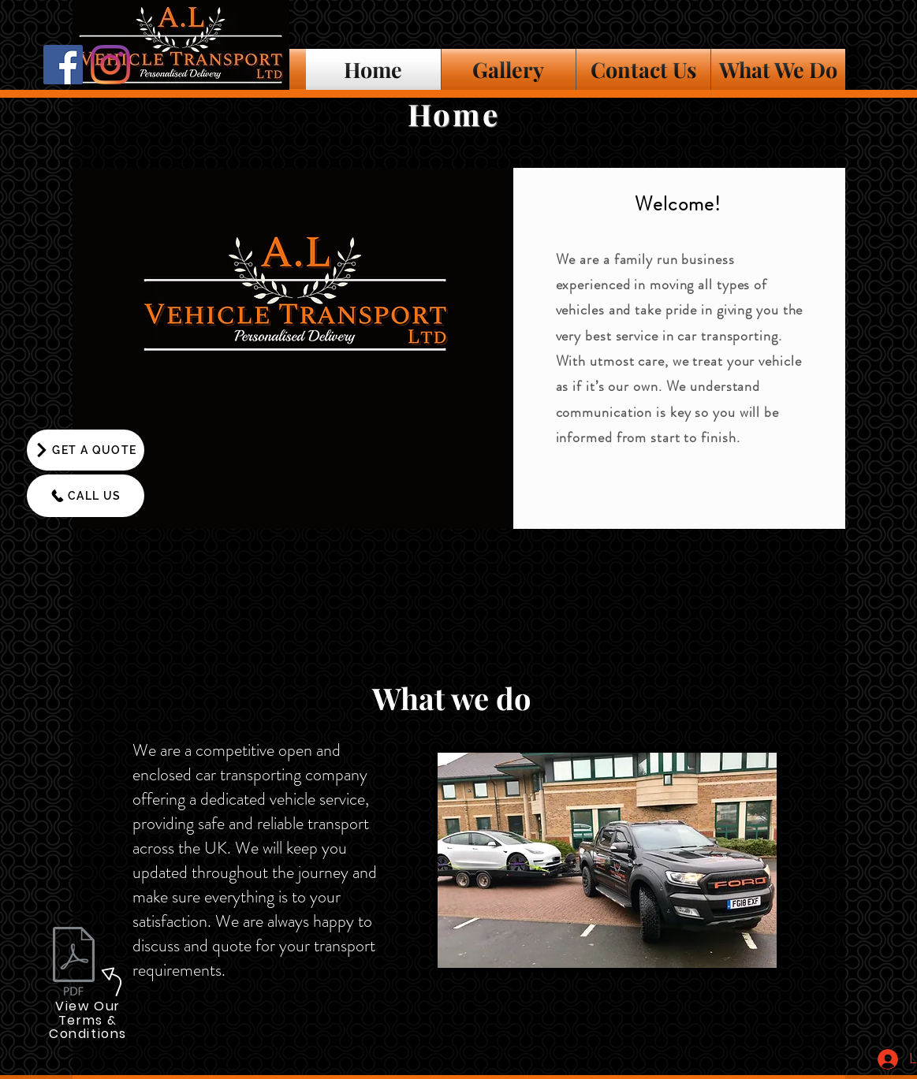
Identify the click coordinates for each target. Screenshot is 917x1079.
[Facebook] (63, 64)
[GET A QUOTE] (85, 450)
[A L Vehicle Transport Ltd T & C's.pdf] (73, 963)
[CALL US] (85, 495)
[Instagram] (110, 64)
